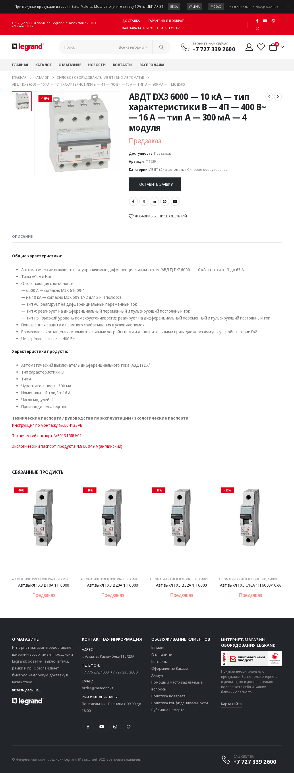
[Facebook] (257, 20)
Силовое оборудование (207, 169)
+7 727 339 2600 (124, 672)
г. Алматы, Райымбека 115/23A (108, 656)
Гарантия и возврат (166, 20)
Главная (20, 64)
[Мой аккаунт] (249, 47)
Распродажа (152, 64)
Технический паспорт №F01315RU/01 (47, 435)
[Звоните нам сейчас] (207, 47)
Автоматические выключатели (36, 579)
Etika (174, 7)
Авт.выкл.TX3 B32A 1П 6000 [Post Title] (181, 585)
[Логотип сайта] (28, 47)
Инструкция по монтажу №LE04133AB (47, 425)
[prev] (269, 97)
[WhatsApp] (257, 28)
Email (175, 201)
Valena (194, 7)
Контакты (122, 64)
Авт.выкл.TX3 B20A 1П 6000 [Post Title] (112, 585)
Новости (97, 64)
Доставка (131, 20)
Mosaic (216, 7)
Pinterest (164, 201)
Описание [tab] (22, 236)
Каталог (43, 64)
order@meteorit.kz (98, 687)
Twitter (143, 201)
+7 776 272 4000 (95, 672)
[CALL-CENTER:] (248, 760)
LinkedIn (154, 201)
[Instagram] (273, 20)
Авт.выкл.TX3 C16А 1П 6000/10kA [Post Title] (250, 585)
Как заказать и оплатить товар (151, 28)
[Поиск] (162, 47)
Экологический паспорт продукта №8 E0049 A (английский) (67, 446)
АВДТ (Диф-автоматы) (167, 169)
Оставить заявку (156, 184)
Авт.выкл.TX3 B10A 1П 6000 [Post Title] (43, 585)
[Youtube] (265, 20)
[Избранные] (261, 47)
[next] (278, 97)
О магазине (70, 64)
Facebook (133, 201)
